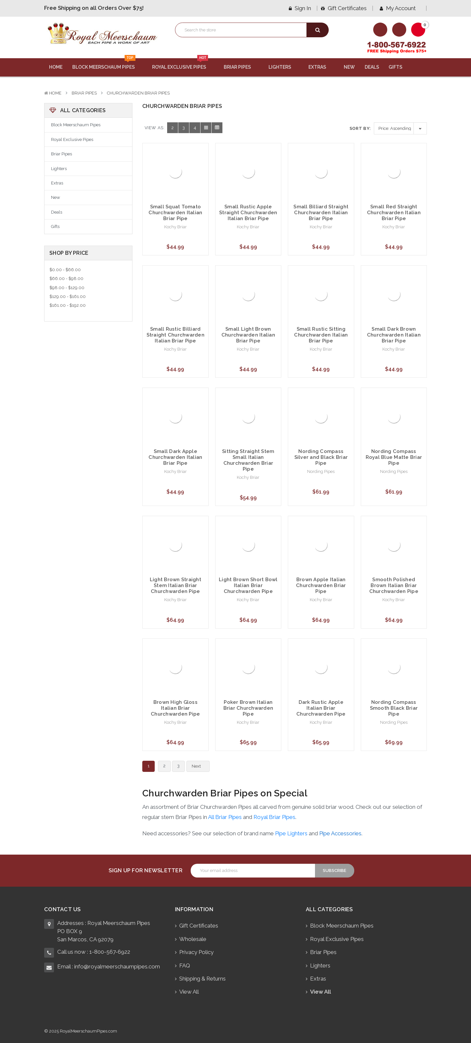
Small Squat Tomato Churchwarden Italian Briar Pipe (175, 212)
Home (55, 67)
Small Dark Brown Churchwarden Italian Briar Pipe (394, 335)
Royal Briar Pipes (274, 817)
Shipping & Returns (202, 978)
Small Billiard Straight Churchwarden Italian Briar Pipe (320, 212)
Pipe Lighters (291, 833)
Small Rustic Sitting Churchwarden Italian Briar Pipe (321, 335)
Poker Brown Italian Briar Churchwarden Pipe (248, 708)
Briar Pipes (241, 67)
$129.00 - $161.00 (67, 296)
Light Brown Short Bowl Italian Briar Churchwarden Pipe (248, 585)
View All (189, 991)
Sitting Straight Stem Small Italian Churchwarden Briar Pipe (248, 460)
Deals (372, 67)
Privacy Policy (196, 952)
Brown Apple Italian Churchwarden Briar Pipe (321, 585)
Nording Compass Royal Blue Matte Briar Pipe (394, 457)
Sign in (300, 8)
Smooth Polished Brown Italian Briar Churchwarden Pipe (393, 585)
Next (200, 766)
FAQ (184, 965)
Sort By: (360, 128)
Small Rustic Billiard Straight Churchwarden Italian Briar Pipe (175, 335)
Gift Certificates (344, 8)
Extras (321, 67)
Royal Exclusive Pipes (183, 64)
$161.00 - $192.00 (67, 305)
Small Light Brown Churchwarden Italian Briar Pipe (248, 335)
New (349, 67)
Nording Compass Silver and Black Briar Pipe (321, 457)
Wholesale (192, 939)
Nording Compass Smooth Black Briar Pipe (394, 708)
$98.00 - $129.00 (66, 287)
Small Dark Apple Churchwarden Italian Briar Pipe (175, 457)
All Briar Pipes (225, 817)
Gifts (399, 67)
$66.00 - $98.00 (66, 278)
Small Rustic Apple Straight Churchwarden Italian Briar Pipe (248, 212)
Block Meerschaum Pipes (107, 64)
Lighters (284, 67)
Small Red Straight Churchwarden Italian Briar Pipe (394, 212)
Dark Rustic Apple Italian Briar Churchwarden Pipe (320, 708)
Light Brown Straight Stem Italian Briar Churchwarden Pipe (175, 585)
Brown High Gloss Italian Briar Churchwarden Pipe (175, 708)
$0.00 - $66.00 (65, 269)
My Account (400, 8)
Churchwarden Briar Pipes (138, 93)
